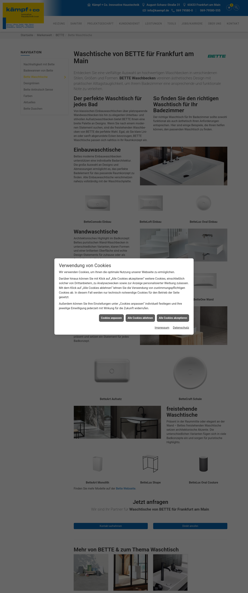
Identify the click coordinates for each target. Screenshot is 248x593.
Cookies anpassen (111, 317)
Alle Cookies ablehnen (140, 317)
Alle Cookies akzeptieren (173, 317)
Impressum (162, 327)
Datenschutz (181, 327)
